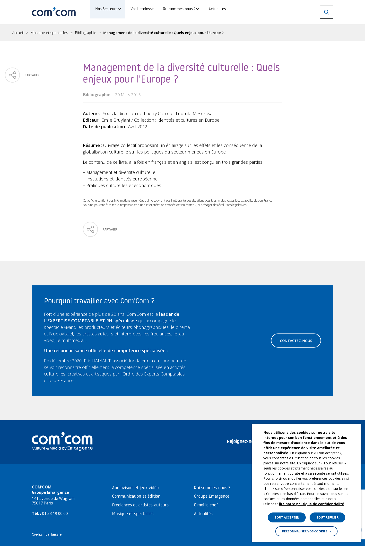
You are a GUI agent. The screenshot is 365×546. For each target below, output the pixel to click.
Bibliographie (85, 33)
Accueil (18, 33)
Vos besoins (162, 12)
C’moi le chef (206, 505)
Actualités (271, 12)
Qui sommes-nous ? (217, 12)
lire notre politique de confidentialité (311, 504)
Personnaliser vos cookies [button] (304, 531)
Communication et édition (136, 496)
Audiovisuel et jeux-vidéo (135, 488)
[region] (182, 32)
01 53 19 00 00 (55, 513)
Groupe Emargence (211, 496)
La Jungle (53, 534)
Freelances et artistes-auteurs (140, 505)
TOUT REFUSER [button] (327, 517)
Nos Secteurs (112, 12)
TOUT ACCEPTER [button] (287, 517)
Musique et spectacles (49, 33)
